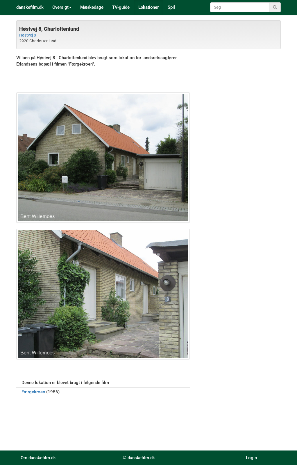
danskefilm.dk (30, 7)
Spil (171, 7)
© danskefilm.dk (139, 457)
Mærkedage (91, 7)
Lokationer (148, 7)
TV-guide (121, 7)
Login (251, 457)
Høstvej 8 (27, 35)
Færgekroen (33, 392)
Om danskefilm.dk (38, 457)
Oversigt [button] (61, 7)
